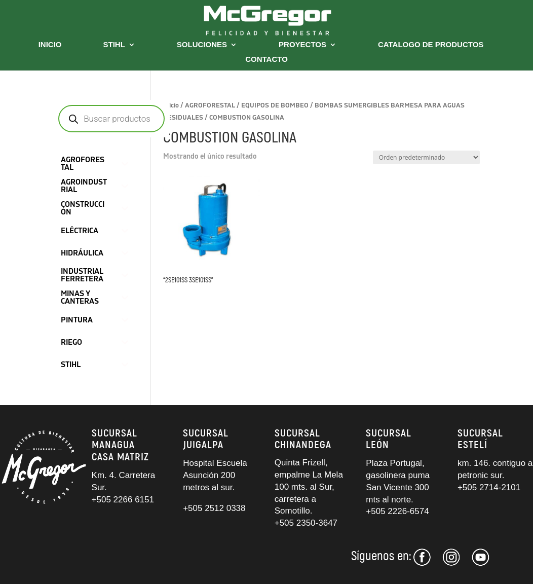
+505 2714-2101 (489, 487)
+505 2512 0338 (214, 508)
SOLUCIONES (202, 45)
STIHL (114, 45)
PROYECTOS (302, 45)
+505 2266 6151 (124, 499)
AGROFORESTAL (210, 105)
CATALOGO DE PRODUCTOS (430, 45)
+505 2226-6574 (397, 511)
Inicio (171, 105)
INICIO (50, 45)
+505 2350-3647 (306, 523)
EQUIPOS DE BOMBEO (275, 105)
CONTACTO (266, 59)
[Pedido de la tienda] (426, 157)
